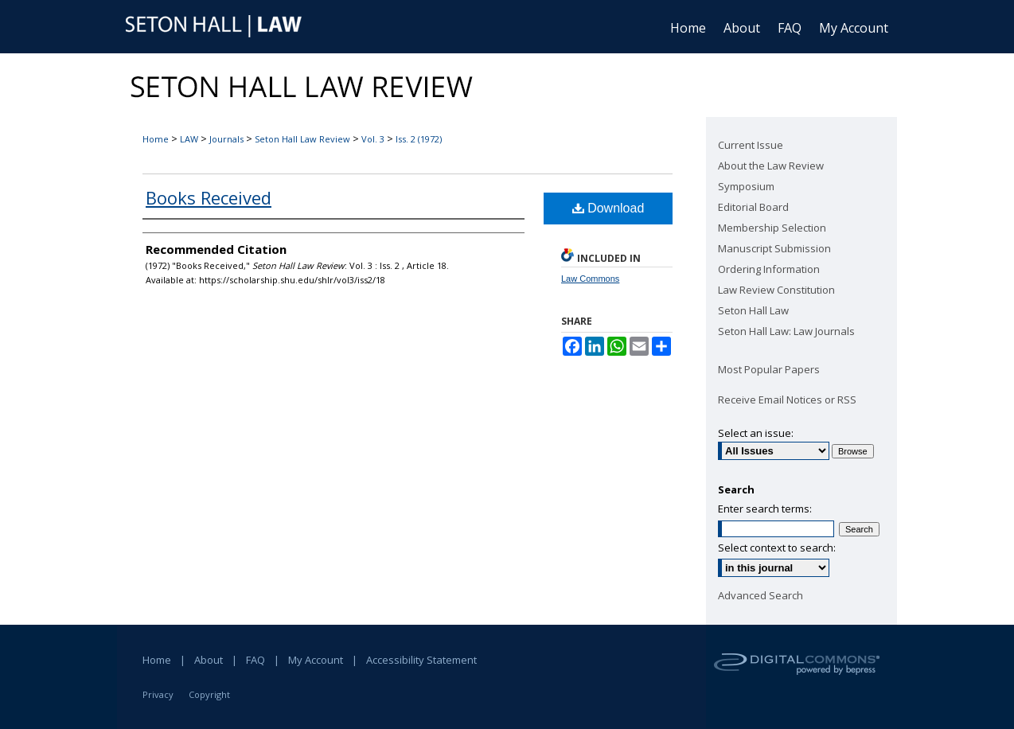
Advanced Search (760, 595)
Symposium (746, 186)
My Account (315, 660)
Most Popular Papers (769, 369)
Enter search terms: (765, 508)
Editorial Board (753, 207)
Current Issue (750, 145)
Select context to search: (777, 547)
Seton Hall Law (753, 310)
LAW (189, 139)
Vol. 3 (372, 139)
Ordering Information (769, 269)
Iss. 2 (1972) (419, 139)
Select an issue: (756, 433)
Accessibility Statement (421, 660)
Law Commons (590, 278)
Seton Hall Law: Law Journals (786, 331)
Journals (226, 139)
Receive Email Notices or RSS (787, 399)
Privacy (158, 694)
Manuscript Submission (774, 248)
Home (155, 139)
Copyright (209, 694)
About (208, 660)
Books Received (208, 197)
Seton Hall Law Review (302, 139)
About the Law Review (771, 165)
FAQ (255, 660)
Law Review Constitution (776, 290)
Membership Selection (772, 227)
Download (608, 208)
